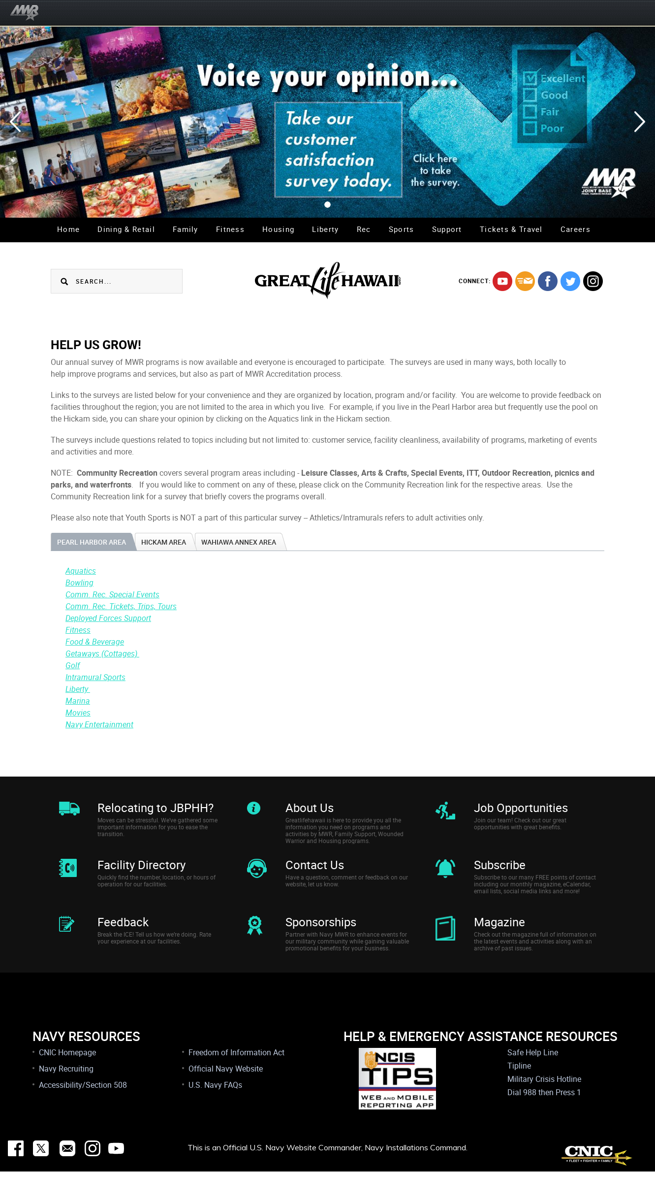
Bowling (79, 582)
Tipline (519, 1098)
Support (447, 229)
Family (185, 229)
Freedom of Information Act (236, 1084)
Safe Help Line (532, 1084)
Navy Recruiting (66, 1101)
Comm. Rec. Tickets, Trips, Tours (121, 606)
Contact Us (314, 875)
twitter (570, 281)
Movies (78, 712)
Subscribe (500, 875)
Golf (72, 665)
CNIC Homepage (67, 1084)
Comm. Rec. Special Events (112, 594)
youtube (502, 281)
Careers (576, 229)
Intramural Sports (95, 677)
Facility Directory (141, 875)
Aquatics (80, 570)
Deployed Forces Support (108, 618)
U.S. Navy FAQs (215, 1117)
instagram (593, 281)
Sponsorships (320, 943)
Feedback (123, 943)
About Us (309, 807)
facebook (548, 281)
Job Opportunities (521, 807)
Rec (364, 229)
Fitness (230, 229)
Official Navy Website (225, 1101)
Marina (77, 700)
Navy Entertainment (99, 724)
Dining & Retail (126, 229)
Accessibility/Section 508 (83, 1117)
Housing (278, 229)
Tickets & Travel (511, 229)
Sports (401, 229)
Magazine (499, 943)
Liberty (325, 229)
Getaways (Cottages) (102, 653)
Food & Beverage (94, 641)
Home (68, 229)
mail (525, 281)
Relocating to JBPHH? (155, 807)
